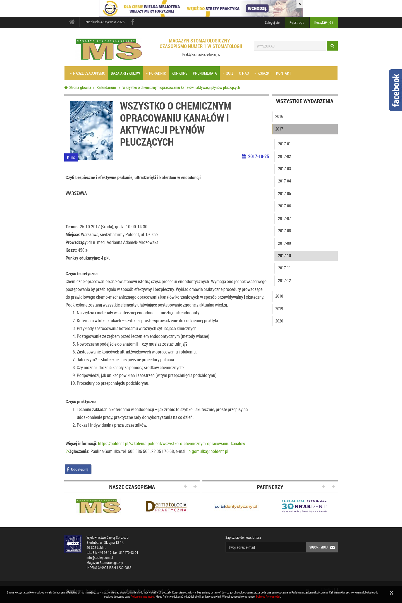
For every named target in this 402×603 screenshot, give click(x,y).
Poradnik (156, 73)
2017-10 (284, 255)
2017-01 (284, 143)
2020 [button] (279, 321)
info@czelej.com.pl (100, 557)
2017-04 (284, 181)
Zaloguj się (272, 22)
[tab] (305, 117)
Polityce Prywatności (268, 596)
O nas (244, 73)
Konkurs (179, 73)
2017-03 (284, 168)
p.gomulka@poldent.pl (208, 451)
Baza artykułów (125, 73)
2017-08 (284, 230)
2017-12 (284, 280)
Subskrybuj (323, 547)
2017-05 (284, 193)
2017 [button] (279, 129)
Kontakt (283, 73)
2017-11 (284, 267)
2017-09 (284, 243)
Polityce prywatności (142, 596)
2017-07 (284, 218)
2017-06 (284, 205)
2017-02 (284, 156)
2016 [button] (279, 116)
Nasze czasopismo (87, 73)
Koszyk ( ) (323, 22)
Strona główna (77, 87)
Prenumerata (205, 73)
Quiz (227, 73)
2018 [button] (279, 296)
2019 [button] (279, 308)
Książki (262, 73)
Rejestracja (296, 22)
